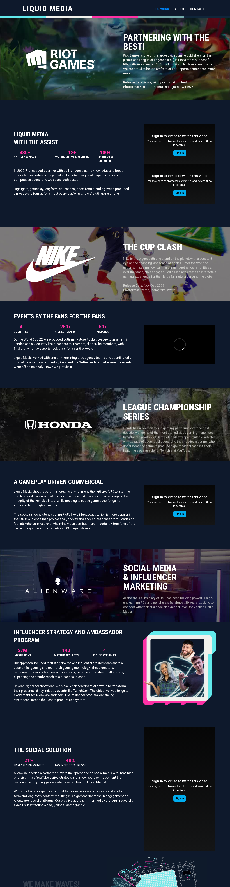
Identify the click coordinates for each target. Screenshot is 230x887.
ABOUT (179, 9)
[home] (47, 9)
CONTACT (197, 9)
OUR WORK (161, 9)
